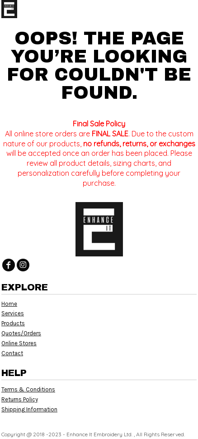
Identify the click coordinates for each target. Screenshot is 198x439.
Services (12, 313)
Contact (12, 353)
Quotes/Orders (21, 333)
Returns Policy (19, 399)
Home (9, 303)
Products (13, 323)
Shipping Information (29, 409)
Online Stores (19, 343)
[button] (173, 9)
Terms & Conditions (28, 389)
